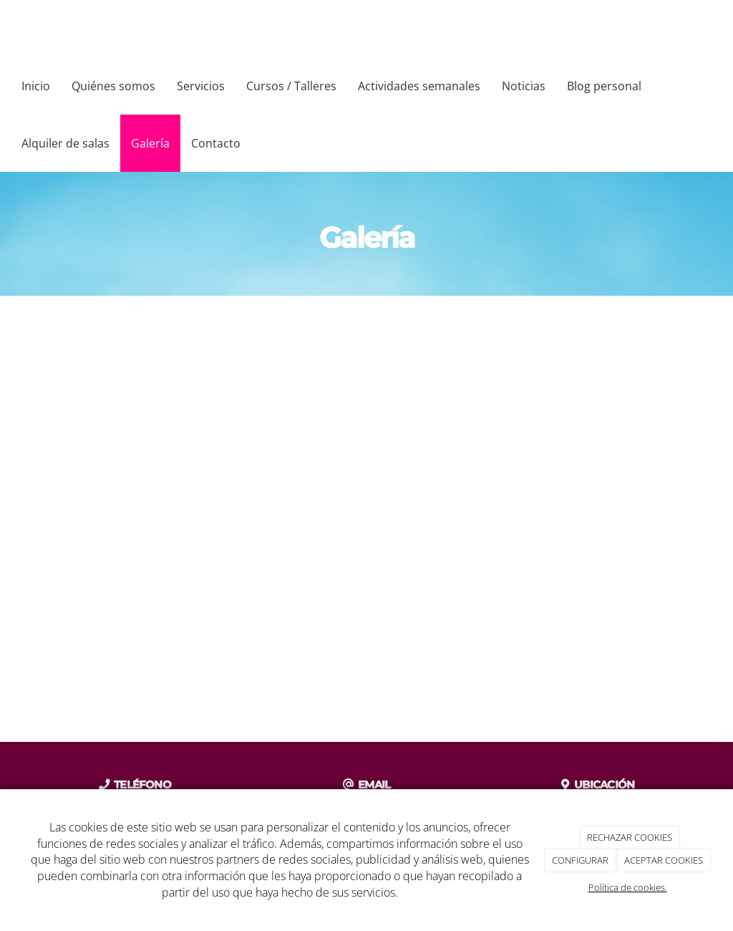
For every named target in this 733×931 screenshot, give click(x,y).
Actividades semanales (419, 86)
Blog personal (604, 86)
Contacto (216, 143)
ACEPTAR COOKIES (663, 860)
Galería (150, 143)
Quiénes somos (113, 86)
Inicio (35, 86)
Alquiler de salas (65, 143)
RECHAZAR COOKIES (629, 837)
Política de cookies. (627, 887)
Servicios (201, 86)
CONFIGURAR (580, 860)
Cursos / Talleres (291, 86)
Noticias (523, 86)
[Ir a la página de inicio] (7, 28)
